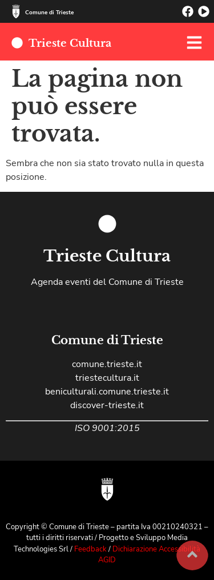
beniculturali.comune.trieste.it (107, 391)
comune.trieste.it (107, 364)
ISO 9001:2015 (107, 428)
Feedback (91, 549)
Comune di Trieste (49, 13)
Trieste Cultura (70, 43)
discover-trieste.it (107, 405)
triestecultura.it (107, 378)
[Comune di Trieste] (16, 11)
